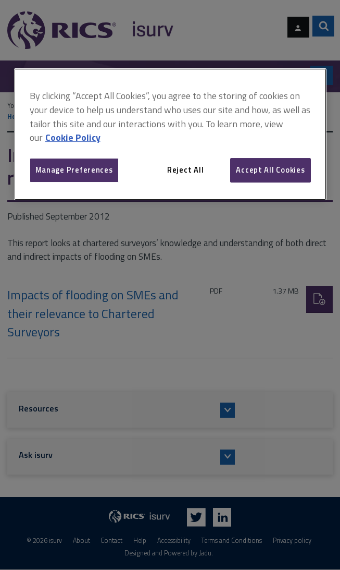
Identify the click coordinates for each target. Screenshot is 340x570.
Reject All (185, 170)
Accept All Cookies (270, 170)
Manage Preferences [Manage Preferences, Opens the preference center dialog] (74, 170)
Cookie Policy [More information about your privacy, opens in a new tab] (72, 138)
